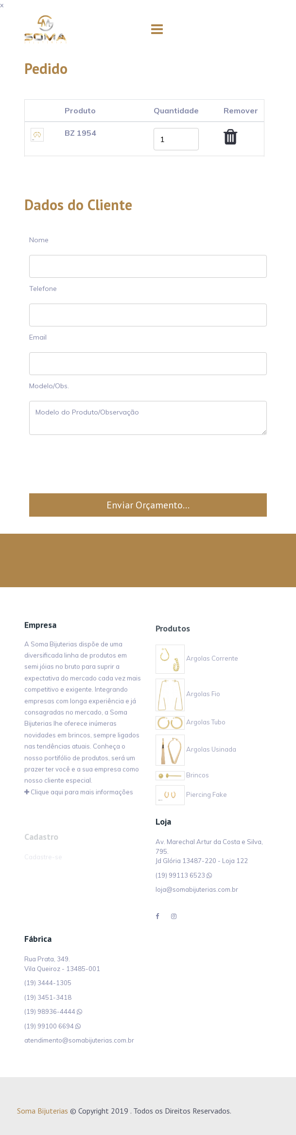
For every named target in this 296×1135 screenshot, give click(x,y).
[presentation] (148, 464)
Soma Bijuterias (42, 1111)
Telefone (43, 288)
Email (38, 337)
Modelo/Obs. (49, 385)
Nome (39, 239)
